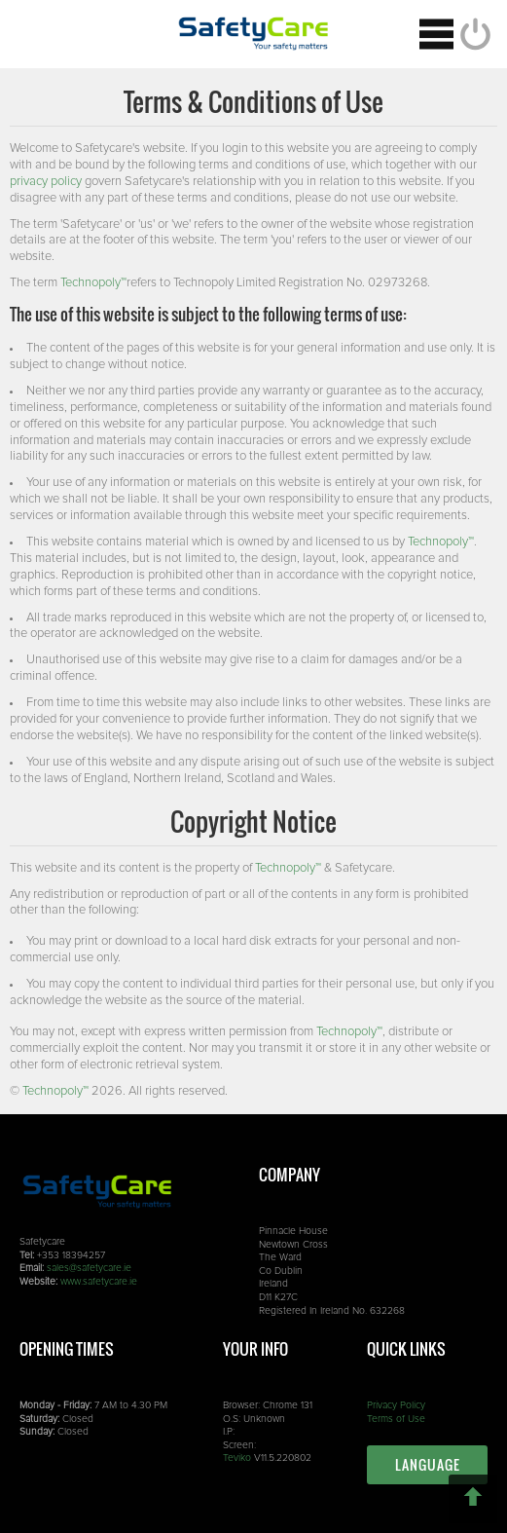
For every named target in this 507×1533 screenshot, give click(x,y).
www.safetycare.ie (98, 1282)
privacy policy (46, 181)
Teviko (237, 1458)
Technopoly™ (93, 283)
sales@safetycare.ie (89, 1268)
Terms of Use (396, 1419)
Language (427, 1464)
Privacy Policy (396, 1405)
